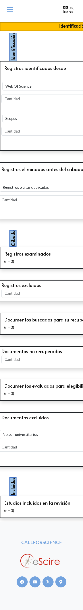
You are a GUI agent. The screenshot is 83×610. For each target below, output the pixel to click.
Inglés (68, 11)
